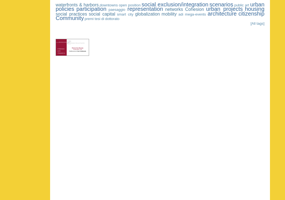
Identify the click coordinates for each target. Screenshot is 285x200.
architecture (222, 14)
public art (241, 5)
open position (130, 5)
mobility (169, 14)
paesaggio (117, 10)
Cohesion (194, 9)
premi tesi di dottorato (102, 19)
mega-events (195, 14)
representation (145, 9)
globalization (147, 14)
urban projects (224, 9)
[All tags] (257, 23)
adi (180, 14)
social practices (71, 14)
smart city (125, 14)
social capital (102, 14)
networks (174, 9)
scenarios (221, 4)
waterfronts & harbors (77, 4)
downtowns (109, 5)
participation (91, 9)
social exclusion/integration (175, 4)
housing (254, 9)
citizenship (251, 14)
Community (70, 18)
